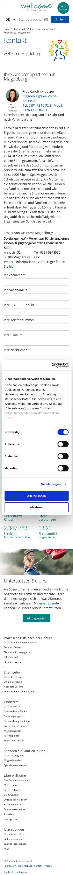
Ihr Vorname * (14, 275)
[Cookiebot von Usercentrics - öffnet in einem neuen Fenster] (52, 365)
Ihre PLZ (10, 305)
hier (12, 266)
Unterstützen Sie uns (25, 581)
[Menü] (6, 7)
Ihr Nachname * (15, 290)
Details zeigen (51, 484)
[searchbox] (33, 19)
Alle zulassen (36, 495)
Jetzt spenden (36, 618)
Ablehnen (36, 507)
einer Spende (49, 603)
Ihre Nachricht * (15, 350)
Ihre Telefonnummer (19, 320)
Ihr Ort (29, 305)
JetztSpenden (63, 7)
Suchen (60, 19)
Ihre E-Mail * (13, 335)
